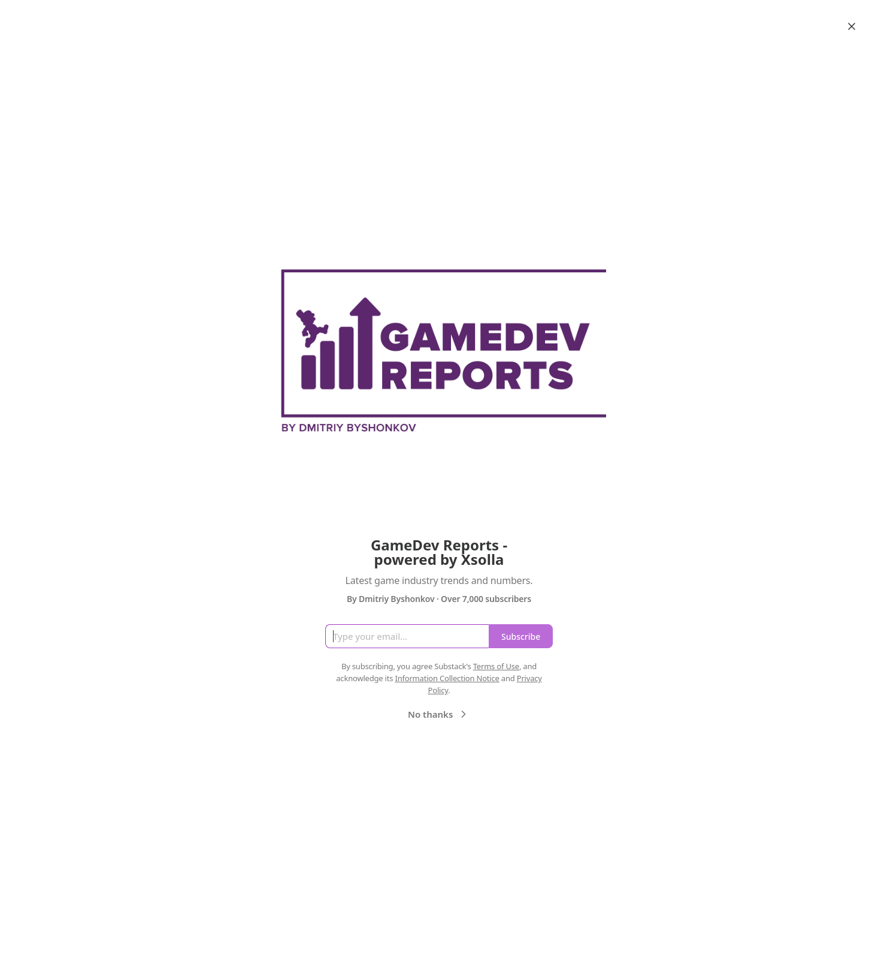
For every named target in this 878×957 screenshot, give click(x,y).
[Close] (852, 26)
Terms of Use (496, 666)
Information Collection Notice (447, 678)
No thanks (439, 714)
